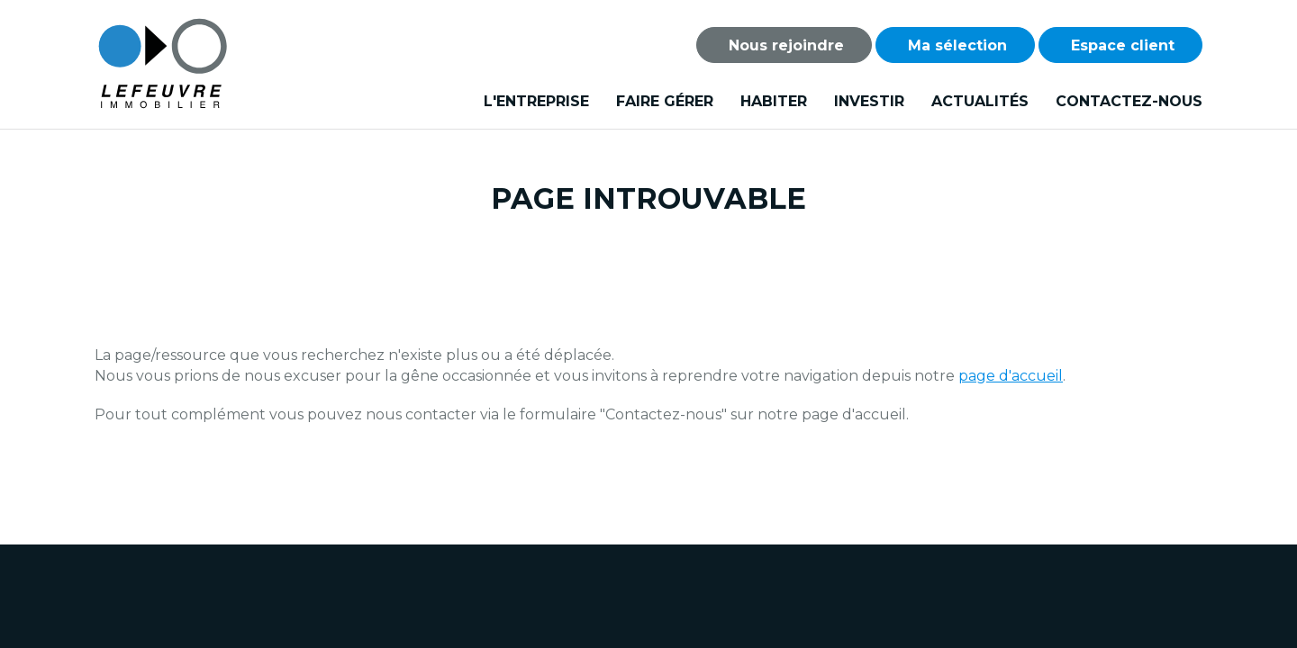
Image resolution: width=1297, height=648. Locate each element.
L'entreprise (536, 101)
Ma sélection (955, 45)
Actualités (980, 101)
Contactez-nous (1129, 101)
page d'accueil (1010, 375)
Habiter (773, 101)
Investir (869, 101)
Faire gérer (664, 101)
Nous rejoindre (784, 45)
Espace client (1120, 45)
